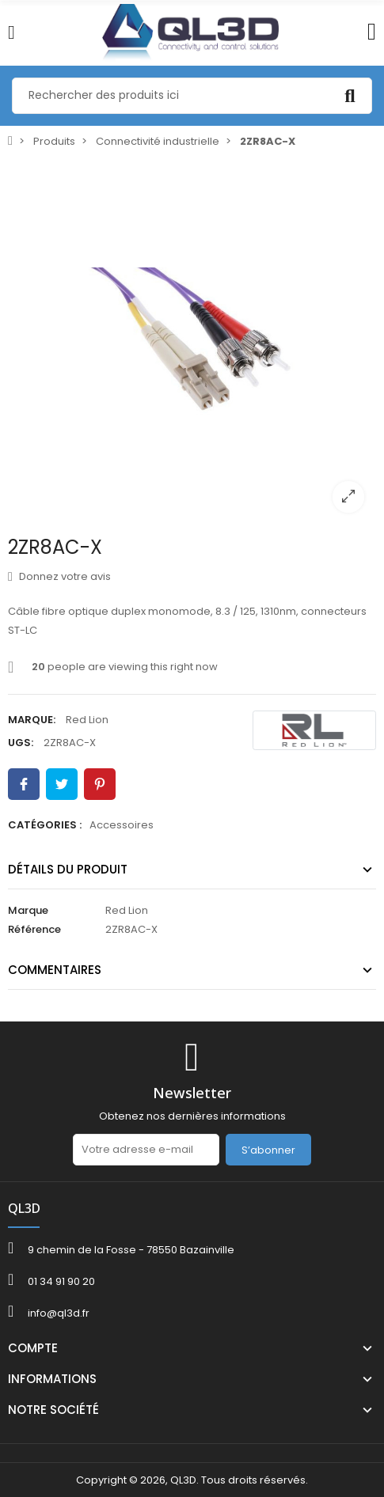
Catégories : (45, 824)
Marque (28, 910)
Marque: (31, 719)
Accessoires (121, 824)
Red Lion (87, 719)
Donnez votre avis (59, 576)
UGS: (20, 742)
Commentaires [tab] (54, 969)
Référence (34, 929)
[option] (192, 341)
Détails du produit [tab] (67, 869)
